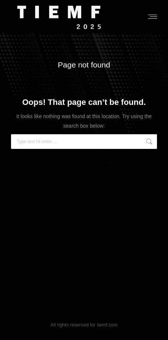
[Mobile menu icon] (152, 17)
